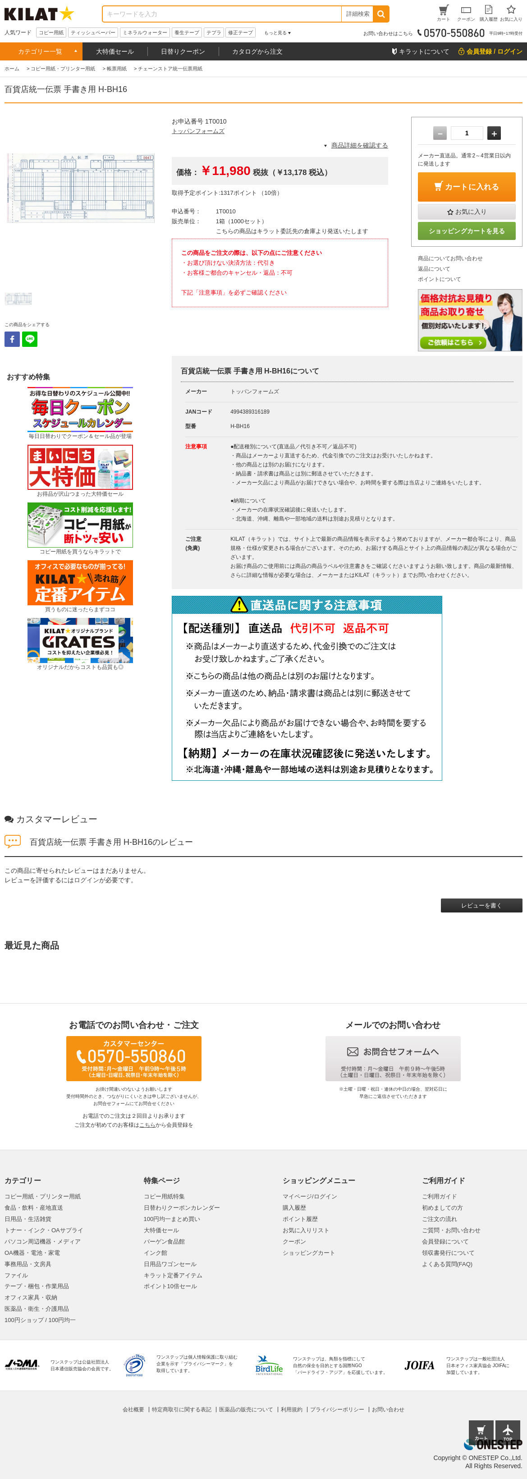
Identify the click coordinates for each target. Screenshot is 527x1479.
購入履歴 (294, 1207)
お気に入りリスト (306, 1230)
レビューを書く (481, 905)
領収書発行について (448, 1252)
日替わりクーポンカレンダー (182, 1207)
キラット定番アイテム (173, 1275)
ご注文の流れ (439, 1219)
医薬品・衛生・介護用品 (37, 1308)
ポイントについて (439, 279)
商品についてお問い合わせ (450, 258)
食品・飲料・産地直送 (34, 1207)
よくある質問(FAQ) (447, 1264)
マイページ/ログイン (310, 1196)
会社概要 (133, 1409)
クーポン (294, 1241)
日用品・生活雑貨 (28, 1219)
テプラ (213, 32)
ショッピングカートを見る (467, 231)
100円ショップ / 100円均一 (40, 1320)
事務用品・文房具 (28, 1264)
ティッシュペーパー (93, 32)
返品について (434, 269)
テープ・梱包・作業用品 (37, 1286)
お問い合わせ (388, 1409)
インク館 (155, 1252)
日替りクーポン (183, 51)
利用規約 (291, 1409)
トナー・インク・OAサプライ (44, 1230)
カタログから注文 (257, 51)
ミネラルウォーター (145, 32)
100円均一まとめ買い (172, 1219)
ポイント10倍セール (170, 1286)
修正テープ (240, 32)
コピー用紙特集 (164, 1196)
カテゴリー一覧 (40, 51)
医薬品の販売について (246, 1409)
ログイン (86, 880)
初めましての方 (442, 1207)
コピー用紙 (51, 32)
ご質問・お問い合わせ (451, 1230)
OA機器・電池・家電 (32, 1252)
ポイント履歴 (300, 1219)
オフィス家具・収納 (31, 1297)
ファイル (16, 1275)
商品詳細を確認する (359, 145)
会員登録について (445, 1241)
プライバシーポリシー (337, 1409)
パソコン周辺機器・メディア (43, 1241)
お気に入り (471, 211)
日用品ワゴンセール (170, 1264)
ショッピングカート (309, 1252)
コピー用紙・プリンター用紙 (43, 1196)
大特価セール (115, 51)
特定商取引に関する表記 (181, 1409)
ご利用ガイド (439, 1196)
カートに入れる (472, 187)
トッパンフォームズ (198, 131)
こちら (147, 1125)
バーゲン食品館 (164, 1241)
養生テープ (186, 32)
